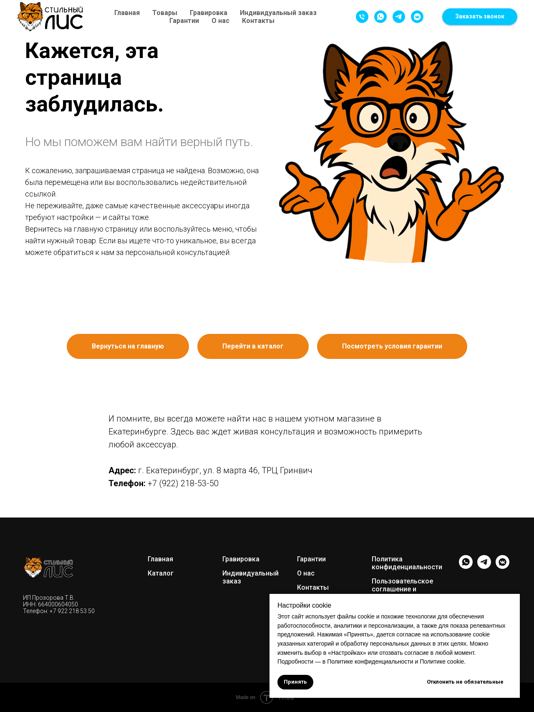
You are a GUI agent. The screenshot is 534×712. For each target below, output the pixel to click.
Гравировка (208, 13)
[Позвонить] (362, 16)
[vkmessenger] (502, 566)
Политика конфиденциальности (407, 563)
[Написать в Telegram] (399, 16)
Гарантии (184, 21)
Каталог (161, 573)
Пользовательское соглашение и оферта (402, 589)
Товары (164, 13)
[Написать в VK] (417, 16)
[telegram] (484, 566)
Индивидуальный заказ (278, 13)
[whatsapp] (466, 566)
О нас (220, 21)
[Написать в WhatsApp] (380, 16)
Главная (127, 13)
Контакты (258, 21)
